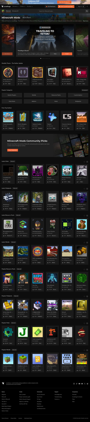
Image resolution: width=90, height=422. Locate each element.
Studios (30, 6)
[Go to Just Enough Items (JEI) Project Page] (22, 335)
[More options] (87, 6)
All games (4, 394)
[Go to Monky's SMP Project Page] (67, 201)
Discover (8, 11)
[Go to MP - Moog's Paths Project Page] (81, 120)
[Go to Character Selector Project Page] (67, 120)
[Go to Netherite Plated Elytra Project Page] (22, 76)
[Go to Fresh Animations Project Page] (8, 282)
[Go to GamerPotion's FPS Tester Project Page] (67, 362)
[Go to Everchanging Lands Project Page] (22, 201)
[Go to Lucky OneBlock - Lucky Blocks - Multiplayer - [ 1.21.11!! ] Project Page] (37, 362)
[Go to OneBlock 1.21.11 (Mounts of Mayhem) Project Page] (22, 362)
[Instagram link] (74, 384)
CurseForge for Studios (77, 396)
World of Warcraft (6, 399)
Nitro (73, 401)
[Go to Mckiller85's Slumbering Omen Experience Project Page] (81, 201)
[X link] (85, 384)
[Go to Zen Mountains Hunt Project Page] (52, 255)
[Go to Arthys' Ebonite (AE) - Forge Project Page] (8, 76)
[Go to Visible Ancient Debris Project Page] (37, 76)
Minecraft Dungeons (6, 408)
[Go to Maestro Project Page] (52, 120)
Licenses (20, 418)
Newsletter (39, 401)
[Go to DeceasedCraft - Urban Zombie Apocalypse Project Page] (22, 309)
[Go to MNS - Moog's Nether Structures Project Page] (81, 76)
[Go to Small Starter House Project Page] (8, 255)
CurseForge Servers (41, 408)
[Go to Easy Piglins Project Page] (52, 76)
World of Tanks (5, 410)
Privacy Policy (13, 418)
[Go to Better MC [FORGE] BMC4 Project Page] (52, 309)
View (55, 53)
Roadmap (39, 403)
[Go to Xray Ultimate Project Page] (52, 282)
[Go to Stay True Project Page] (37, 282)
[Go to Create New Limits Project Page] (37, 201)
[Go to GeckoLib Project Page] (8, 335)
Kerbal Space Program (6, 406)
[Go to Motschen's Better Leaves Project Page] (81, 282)
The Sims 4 (4, 401)
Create (22, 6)
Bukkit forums (40, 406)
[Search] (87, 11)
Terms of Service (5, 418)
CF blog (38, 399)
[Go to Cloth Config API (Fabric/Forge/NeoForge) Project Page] (37, 335)
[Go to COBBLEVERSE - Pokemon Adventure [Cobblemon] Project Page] (37, 309)
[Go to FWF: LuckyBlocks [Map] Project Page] (37, 255)
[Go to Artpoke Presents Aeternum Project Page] (52, 201)
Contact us (57, 399)
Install (66, 53)
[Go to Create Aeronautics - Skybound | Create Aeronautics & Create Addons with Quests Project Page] (8, 120)
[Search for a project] (61, 11)
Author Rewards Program (24, 399)
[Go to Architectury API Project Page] (52, 335)
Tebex (73, 399)
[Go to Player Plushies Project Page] (52, 228)
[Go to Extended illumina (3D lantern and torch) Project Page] (37, 228)
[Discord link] (82, 384)
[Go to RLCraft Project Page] (67, 309)
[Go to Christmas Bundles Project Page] (81, 228)
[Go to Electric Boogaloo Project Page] (22, 120)
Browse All (15, 11)
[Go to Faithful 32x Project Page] (22, 228)
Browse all (84, 90)
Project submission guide (24, 396)
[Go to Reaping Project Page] (52, 174)
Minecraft (4, 396)
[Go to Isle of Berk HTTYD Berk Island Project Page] (52, 362)
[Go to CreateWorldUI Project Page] (8, 174)
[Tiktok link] (77, 384)
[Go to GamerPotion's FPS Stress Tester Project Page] (81, 362)
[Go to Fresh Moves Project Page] (22, 282)
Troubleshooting (58, 396)
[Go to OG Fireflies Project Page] (67, 228)
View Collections (12, 150)
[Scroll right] (87, 162)
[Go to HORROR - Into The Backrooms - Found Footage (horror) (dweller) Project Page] (81, 309)
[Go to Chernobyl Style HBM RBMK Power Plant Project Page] (81, 255)
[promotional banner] (45, 2)
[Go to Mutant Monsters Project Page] (67, 174)
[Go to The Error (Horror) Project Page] (37, 174)
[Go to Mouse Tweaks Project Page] (67, 335)
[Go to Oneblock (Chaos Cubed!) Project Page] (8, 362)
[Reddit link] (87, 384)
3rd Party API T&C (23, 403)
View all (12, 161)
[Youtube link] (79, 384)
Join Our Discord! (41, 394)
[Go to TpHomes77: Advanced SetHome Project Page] (81, 174)
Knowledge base (58, 394)
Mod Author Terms (28, 418)
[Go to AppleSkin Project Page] (81, 335)
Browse (16, 6)
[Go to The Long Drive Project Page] (67, 255)
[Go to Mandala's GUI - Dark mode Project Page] (67, 282)
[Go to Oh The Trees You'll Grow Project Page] (22, 174)
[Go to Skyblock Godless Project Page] (37, 120)
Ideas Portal (39, 396)
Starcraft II (4, 403)
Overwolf (74, 394)
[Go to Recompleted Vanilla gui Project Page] (8, 228)
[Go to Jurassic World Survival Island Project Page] (22, 255)
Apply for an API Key (23, 401)
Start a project (22, 394)
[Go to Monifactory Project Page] (8, 201)
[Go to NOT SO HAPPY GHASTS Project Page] (67, 76)
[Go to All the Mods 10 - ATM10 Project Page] (8, 309)
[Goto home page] (6, 6)
